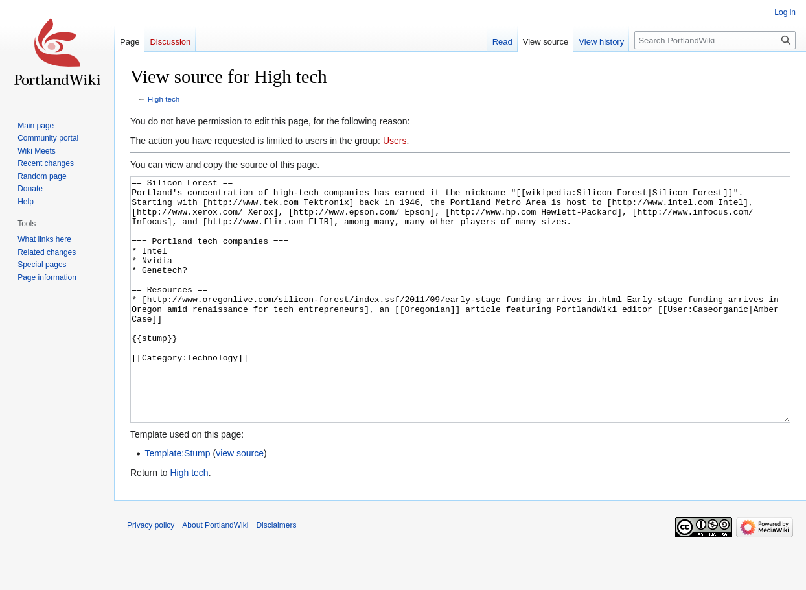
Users (395, 141)
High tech (164, 99)
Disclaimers (276, 573)
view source (240, 502)
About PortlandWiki (215, 573)
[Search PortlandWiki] (715, 40)
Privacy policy (150, 573)
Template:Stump (177, 502)
